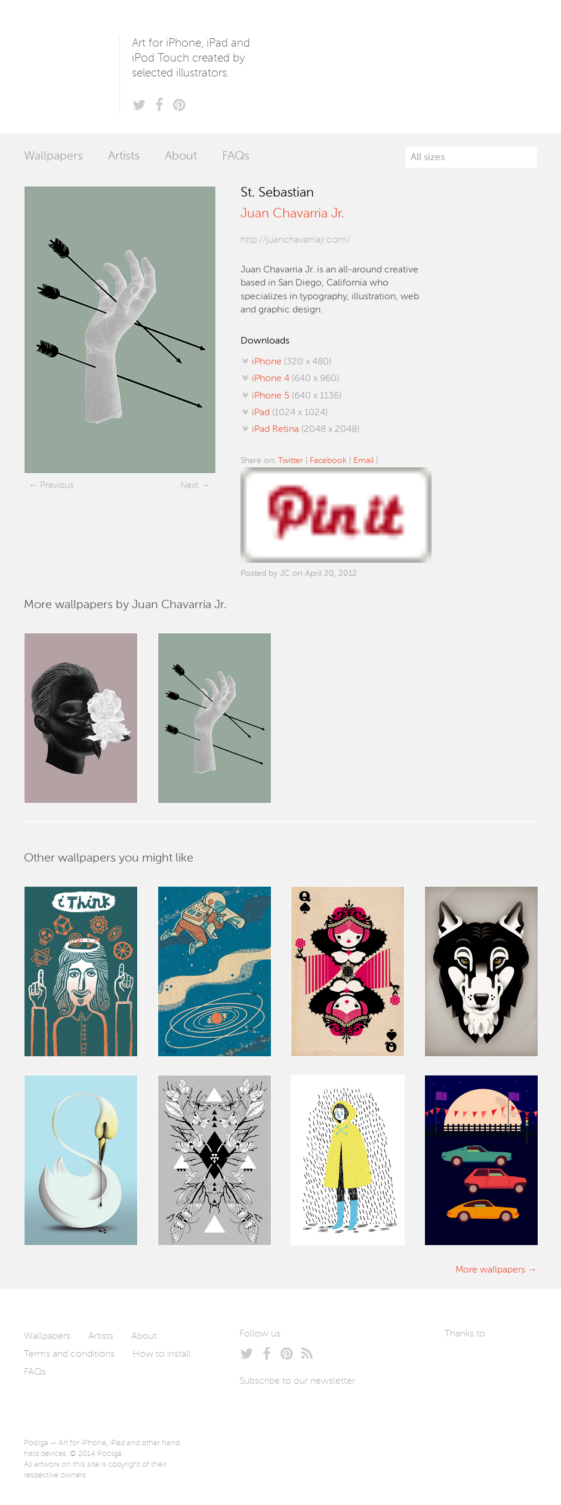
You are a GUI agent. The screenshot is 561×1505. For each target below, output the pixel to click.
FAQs (235, 157)
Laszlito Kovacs (466, 1362)
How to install (161, 1354)
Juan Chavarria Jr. (292, 213)
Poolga (71, 66)
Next (189, 485)
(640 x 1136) (296, 396)
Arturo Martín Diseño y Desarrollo (507, 1362)
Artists (124, 157)
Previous (56, 485)
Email (363, 460)
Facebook (328, 460)
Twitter (290, 460)
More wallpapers (490, 1270)
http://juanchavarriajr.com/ (295, 240)
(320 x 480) (291, 362)
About (181, 157)
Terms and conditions (69, 1354)
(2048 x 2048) (305, 429)
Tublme (474, 1398)
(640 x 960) (295, 379)
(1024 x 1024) (290, 413)
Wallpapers (53, 157)
